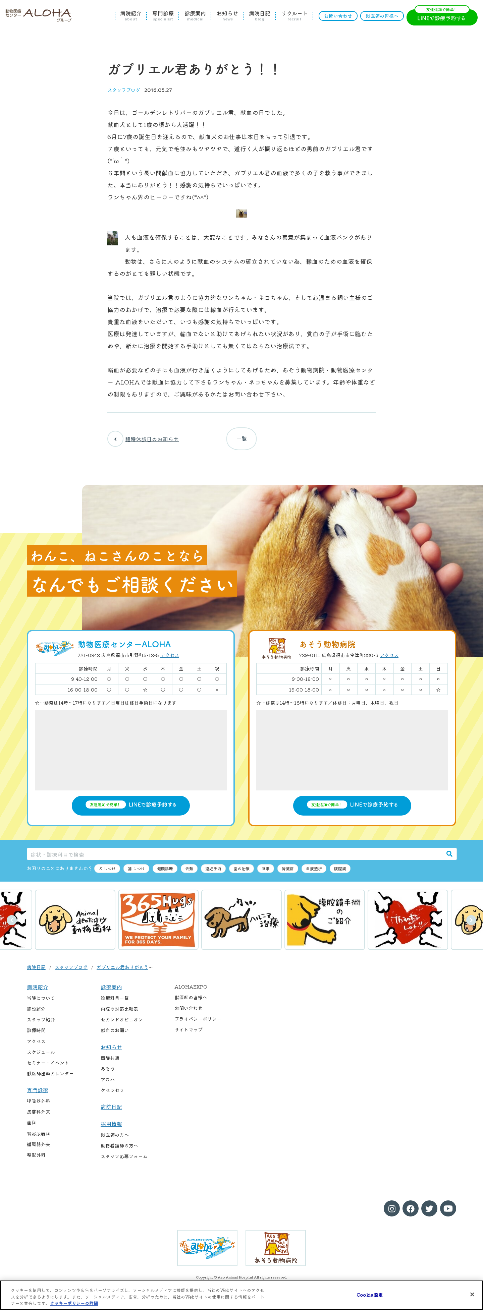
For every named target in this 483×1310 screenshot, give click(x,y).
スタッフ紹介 (41, 1023)
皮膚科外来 (38, 1116)
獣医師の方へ (115, 1139)
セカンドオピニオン (122, 1023)
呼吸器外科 (38, 1105)
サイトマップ (188, 1033)
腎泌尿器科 (38, 1137)
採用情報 (111, 1128)
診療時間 (36, 1034)
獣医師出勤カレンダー (50, 1077)
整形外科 (36, 1158)
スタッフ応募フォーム (124, 1160)
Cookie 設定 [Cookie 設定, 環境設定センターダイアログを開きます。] (370, 1294)
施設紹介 (36, 1013)
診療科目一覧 (115, 1002)
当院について (41, 1002)
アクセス (169, 659)
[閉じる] (472, 1294)
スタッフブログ (123, 89)
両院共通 (110, 1062)
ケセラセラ (112, 1094)
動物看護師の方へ (119, 1149)
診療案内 (195, 15)
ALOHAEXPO (190, 990)
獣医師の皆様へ (382, 15)
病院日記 (259, 15)
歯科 (31, 1126)
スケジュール (41, 1056)
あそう (108, 1073)
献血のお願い (115, 1034)
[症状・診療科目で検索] (234, 858)
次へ (471, 924)
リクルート (294, 15)
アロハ (108, 1083)
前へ (12, 924)
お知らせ (227, 15)
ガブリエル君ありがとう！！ (127, 971)
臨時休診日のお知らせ (143, 441)
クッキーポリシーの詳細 (74, 1303)
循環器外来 (38, 1148)
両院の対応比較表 (119, 1013)
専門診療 (163, 15)
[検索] (449, 858)
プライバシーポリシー (197, 1023)
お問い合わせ (338, 15)
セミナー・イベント (48, 1066)
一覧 (241, 441)
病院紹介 (131, 15)
